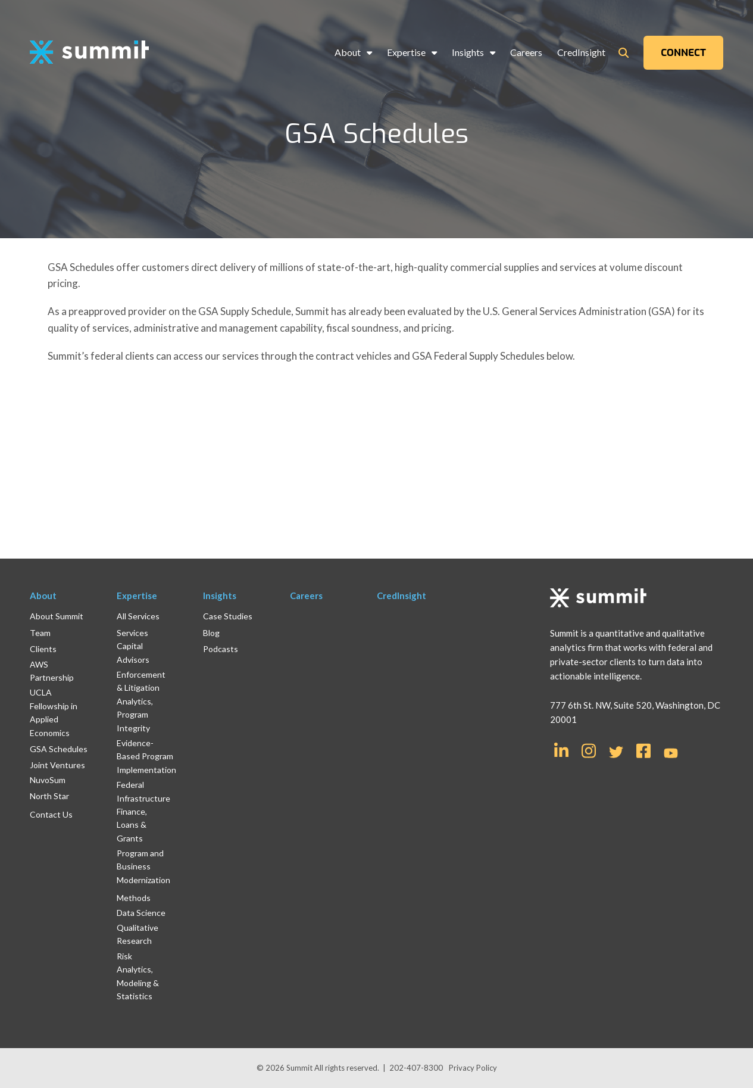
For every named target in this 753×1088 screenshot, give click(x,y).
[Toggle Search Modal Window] (623, 53)
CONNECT (683, 53)
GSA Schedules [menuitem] (59, 749)
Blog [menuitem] (211, 633)
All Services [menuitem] (138, 616)
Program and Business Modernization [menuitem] (143, 866)
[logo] (89, 52)
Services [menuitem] (132, 633)
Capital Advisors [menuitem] (133, 652)
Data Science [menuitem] (141, 913)
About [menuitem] (348, 52)
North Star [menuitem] (49, 796)
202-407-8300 (416, 1068)
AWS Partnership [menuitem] (52, 670)
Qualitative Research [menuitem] (137, 934)
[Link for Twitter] (616, 752)
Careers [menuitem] (526, 52)
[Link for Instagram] (588, 749)
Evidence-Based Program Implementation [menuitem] (146, 756)
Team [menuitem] (40, 633)
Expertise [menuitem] (406, 52)
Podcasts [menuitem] (220, 649)
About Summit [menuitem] (56, 616)
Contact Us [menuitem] (51, 814)
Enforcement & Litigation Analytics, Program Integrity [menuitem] (141, 701)
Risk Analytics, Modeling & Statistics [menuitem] (138, 976)
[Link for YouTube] (671, 754)
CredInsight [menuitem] (581, 52)
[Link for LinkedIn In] (561, 749)
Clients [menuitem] (43, 649)
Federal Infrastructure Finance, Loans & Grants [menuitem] (143, 811)
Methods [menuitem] (134, 898)
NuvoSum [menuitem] (47, 780)
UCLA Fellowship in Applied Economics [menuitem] (53, 712)
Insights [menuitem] (468, 52)
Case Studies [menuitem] (227, 616)
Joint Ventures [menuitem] (57, 765)
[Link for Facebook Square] (643, 749)
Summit (300, 1068)
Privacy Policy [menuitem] (473, 1068)
